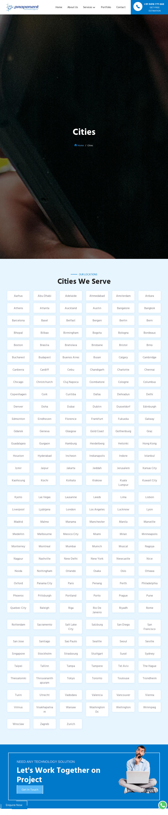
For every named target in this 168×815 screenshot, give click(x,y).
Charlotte (123, 369)
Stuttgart (97, 653)
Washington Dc (97, 709)
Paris (71, 583)
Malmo (44, 521)
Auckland (71, 308)
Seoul (123, 641)
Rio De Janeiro (97, 610)
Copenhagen (18, 394)
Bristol (123, 345)
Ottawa (149, 571)
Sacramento (44, 624)
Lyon (150, 509)
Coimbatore (97, 382)
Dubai (71, 406)
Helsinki (123, 443)
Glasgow (70, 431)
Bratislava (71, 345)
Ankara (149, 295)
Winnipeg (149, 707)
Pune (149, 595)
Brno (150, 345)
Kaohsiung (18, 480)
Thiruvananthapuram (44, 680)
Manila (123, 521)
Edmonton (18, 419)
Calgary (123, 357)
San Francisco (150, 626)
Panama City (44, 583)
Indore (123, 455)
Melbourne (44, 534)
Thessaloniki (18, 678)
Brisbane (97, 345)
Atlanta (44, 308)
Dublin (97, 406)
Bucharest (18, 357)
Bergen (97, 320)
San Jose (18, 641)
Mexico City (70, 534)
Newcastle (123, 558)
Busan (97, 357)
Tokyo (71, 678)
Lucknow (123, 509)
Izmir (18, 468)
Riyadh (123, 608)
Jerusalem (123, 468)
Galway (149, 419)
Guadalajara (18, 443)
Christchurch (44, 382)
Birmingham (70, 332)
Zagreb (44, 724)
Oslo (123, 571)
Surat (123, 653)
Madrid (18, 521)
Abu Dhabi (44, 295)
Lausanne (71, 497)
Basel (44, 320)
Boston (18, 345)
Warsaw (71, 707)
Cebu (70, 369)
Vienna (149, 695)
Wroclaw (18, 724)
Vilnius (18, 707)
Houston (18, 455)
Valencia (97, 695)
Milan (123, 534)
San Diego (123, 624)
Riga (71, 608)
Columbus (149, 382)
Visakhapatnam (44, 709)
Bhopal (18, 332)
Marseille (149, 521)
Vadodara (71, 695)
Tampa (71, 666)
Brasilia (44, 345)
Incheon (71, 455)
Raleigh (44, 608)
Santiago (44, 641)
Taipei (18, 666)
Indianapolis (97, 455)
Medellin (18, 534)
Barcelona (18, 320)
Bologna (123, 332)
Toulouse (123, 678)
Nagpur (18, 558)
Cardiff (44, 369)
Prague (123, 595)
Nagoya (149, 546)
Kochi (44, 480)
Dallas (97, 394)
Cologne (123, 382)
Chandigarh (97, 369)
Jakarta (70, 468)
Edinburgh (149, 406)
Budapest (45, 357)
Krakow (97, 480)
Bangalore (123, 308)
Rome (149, 608)
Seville (149, 641)
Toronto (97, 678)
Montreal (44, 546)
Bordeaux (150, 332)
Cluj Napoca (70, 382)
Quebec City (18, 608)
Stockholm (45, 653)
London (71, 509)
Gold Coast (97, 431)
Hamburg (71, 443)
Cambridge (149, 357)
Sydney (149, 653)
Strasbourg (71, 653)
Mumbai (71, 546)
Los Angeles (97, 509)
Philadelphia (150, 583)
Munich (97, 546)
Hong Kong (150, 443)
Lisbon (149, 497)
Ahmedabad (97, 295)
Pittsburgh (44, 595)
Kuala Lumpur (123, 482)
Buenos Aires (71, 357)
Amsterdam (123, 295)
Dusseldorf (123, 406)
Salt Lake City (71, 626)
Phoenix (18, 595)
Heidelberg (97, 443)
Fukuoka (123, 419)
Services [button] (87, 7)
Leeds (97, 497)
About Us (72, 7)
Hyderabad (45, 455)
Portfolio (106, 7)
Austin (97, 308)
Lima (123, 497)
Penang (97, 583)
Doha (44, 406)
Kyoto (18, 497)
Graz (149, 431)
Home (59, 7)
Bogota (97, 332)
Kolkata (71, 480)
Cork (44, 394)
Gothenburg (123, 431)
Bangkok (149, 308)
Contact (121, 7)
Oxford (18, 583)
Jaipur (44, 468)
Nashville (45, 558)
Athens (18, 308)
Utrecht (45, 695)
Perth (123, 583)
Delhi (149, 394)
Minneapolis (150, 534)
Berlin (123, 320)
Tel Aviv (123, 666)
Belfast (70, 320)
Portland (70, 595)
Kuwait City (149, 480)
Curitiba (71, 394)
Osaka (97, 571)
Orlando (71, 571)
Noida (18, 571)
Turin (18, 695)
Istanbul (149, 455)
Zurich (71, 724)
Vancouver (123, 695)
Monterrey (18, 546)
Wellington (123, 707)
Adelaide (71, 295)
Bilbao (45, 332)
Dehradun (123, 394)
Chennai (149, 369)
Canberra (18, 369)
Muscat (123, 546)
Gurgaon (44, 443)
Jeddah (97, 468)
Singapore (18, 653)
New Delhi (71, 558)
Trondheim (150, 678)
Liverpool (18, 509)
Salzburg (97, 624)
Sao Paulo (71, 641)
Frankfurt (97, 419)
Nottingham (44, 571)
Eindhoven (44, 419)
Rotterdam (18, 624)
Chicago (18, 382)
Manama (71, 521)
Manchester (97, 521)
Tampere (97, 666)
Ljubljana (44, 509)
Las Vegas (45, 497)
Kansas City (150, 468)
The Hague (149, 666)
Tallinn (44, 666)
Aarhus (18, 295)
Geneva (44, 431)
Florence (70, 419)
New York (97, 558)
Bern (150, 320)
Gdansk (18, 431)
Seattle (97, 641)
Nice (150, 558)
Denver (18, 406)
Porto (97, 595)
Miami (97, 534)
